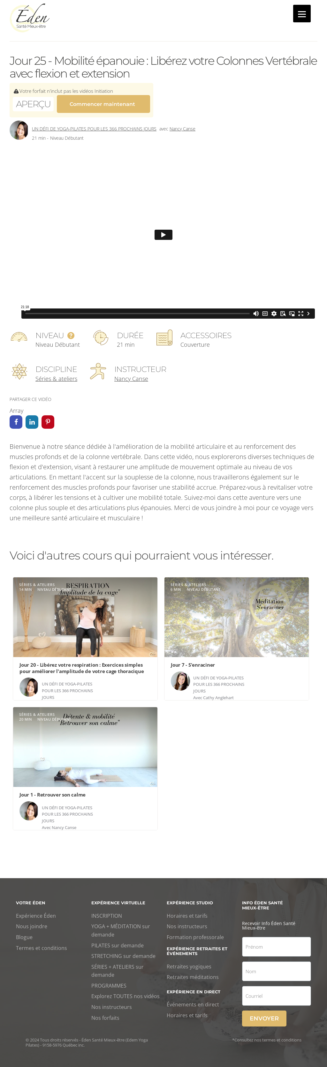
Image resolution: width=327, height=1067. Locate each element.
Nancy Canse (182, 126)
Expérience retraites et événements (197, 948)
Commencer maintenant (102, 103)
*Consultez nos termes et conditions (266, 1037)
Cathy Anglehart (218, 695)
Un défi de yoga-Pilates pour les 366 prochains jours (94, 126)
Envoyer (264, 1015)
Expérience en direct (193, 988)
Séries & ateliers (56, 376)
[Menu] (302, 13)
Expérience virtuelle (118, 899)
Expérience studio (190, 899)
